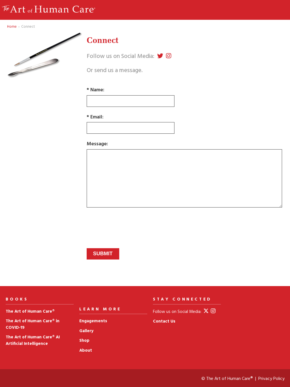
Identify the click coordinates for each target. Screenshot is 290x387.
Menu (274, 10)
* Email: (95, 117)
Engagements (93, 321)
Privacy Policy (271, 378)
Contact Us (164, 321)
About (85, 350)
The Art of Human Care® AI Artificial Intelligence (33, 340)
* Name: (95, 90)
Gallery (86, 331)
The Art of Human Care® (30, 311)
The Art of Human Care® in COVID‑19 (32, 324)
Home (12, 27)
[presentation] (130, 222)
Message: (97, 144)
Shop (84, 340)
